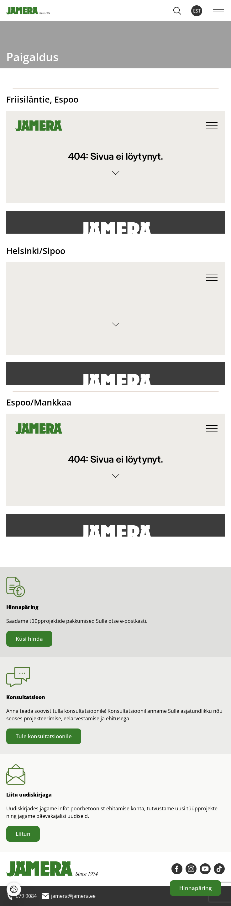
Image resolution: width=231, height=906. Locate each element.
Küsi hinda (29, 638)
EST (197, 11)
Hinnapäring (195, 888)
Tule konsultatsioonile (44, 736)
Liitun (23, 833)
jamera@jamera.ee (69, 896)
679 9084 (21, 896)
